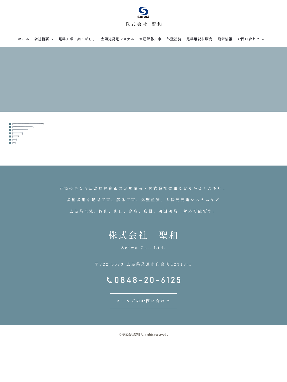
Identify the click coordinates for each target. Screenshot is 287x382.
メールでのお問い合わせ (143, 300)
